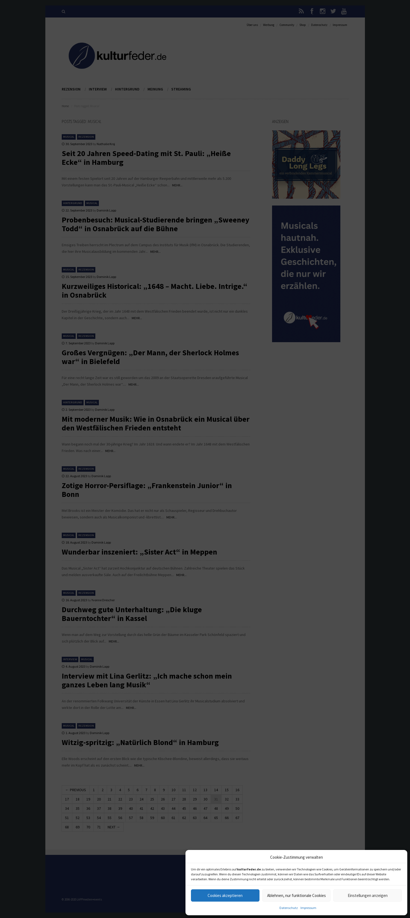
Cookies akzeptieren (225, 895)
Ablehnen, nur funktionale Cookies (296, 895)
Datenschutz (288, 908)
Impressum (308, 908)
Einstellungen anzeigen (368, 895)
